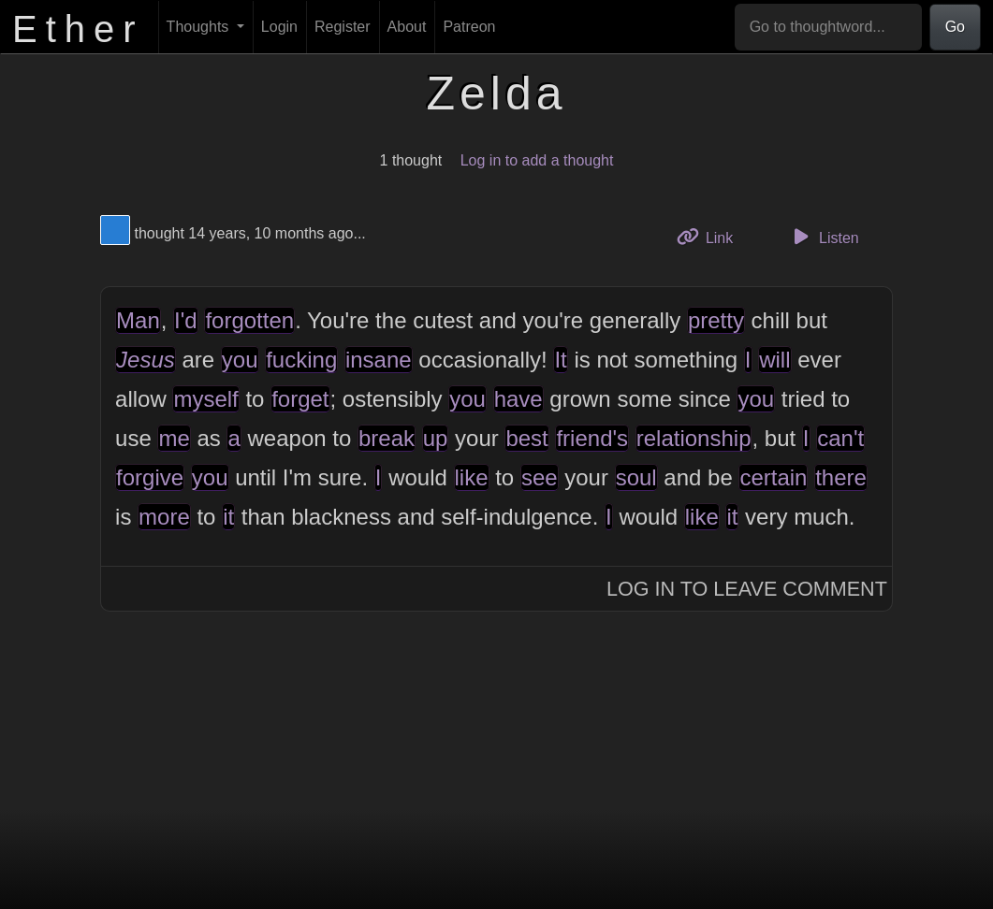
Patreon (469, 27)
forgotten (249, 320)
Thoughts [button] (200, 27)
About (407, 27)
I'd (185, 320)
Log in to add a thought (537, 160)
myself (205, 398)
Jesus (145, 359)
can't (840, 438)
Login (279, 27)
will (774, 359)
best (526, 438)
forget (300, 398)
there (841, 477)
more (164, 516)
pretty (716, 320)
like (472, 477)
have (518, 398)
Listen (823, 236)
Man (138, 320)
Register (342, 27)
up (435, 438)
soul (636, 477)
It (560, 359)
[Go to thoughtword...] (828, 27)
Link (712, 236)
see (539, 477)
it (228, 516)
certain (773, 477)
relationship (694, 438)
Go (955, 27)
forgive (149, 477)
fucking (301, 359)
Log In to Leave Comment (746, 588)
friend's (592, 438)
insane (378, 359)
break (386, 438)
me (173, 438)
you (240, 359)
